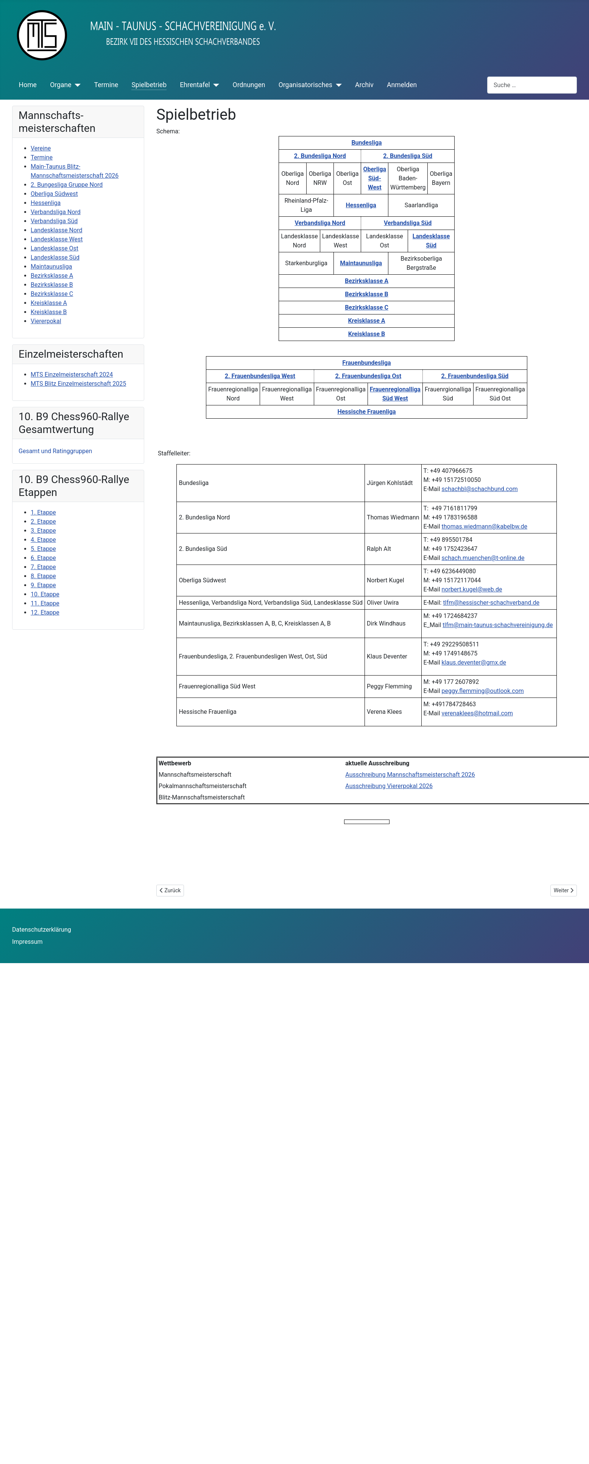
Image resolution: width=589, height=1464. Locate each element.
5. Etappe (43, 548)
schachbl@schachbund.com (480, 489)
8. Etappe (43, 576)
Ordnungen (249, 85)
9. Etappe (43, 585)
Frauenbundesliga (366, 362)
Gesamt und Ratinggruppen (55, 451)
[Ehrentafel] (215, 85)
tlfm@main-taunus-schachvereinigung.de (498, 625)
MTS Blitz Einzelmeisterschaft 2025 (78, 383)
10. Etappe (45, 594)
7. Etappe (43, 567)
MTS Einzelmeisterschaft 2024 (72, 374)
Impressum (27, 941)
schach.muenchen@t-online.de (483, 558)
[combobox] (532, 85)
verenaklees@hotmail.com (477, 713)
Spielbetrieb (149, 85)
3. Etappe (43, 530)
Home (28, 85)
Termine (106, 85)
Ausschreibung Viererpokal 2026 (389, 786)
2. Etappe (43, 521)
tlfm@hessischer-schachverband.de (491, 602)
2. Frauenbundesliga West (260, 376)
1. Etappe (43, 512)
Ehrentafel (195, 85)
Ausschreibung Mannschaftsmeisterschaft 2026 (410, 774)
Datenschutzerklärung (41, 929)
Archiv (364, 85)
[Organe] (76, 85)
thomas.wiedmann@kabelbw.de (485, 526)
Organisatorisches (305, 85)
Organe (60, 85)
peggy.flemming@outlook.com (483, 690)
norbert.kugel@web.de (472, 589)
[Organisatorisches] (337, 85)
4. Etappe (43, 539)
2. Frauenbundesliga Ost (368, 376)
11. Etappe (45, 603)
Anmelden (402, 85)
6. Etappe (43, 558)
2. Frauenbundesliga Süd (474, 376)
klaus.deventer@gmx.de (474, 662)
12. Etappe (45, 612)
